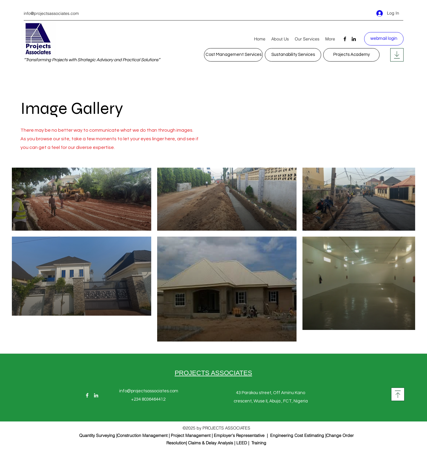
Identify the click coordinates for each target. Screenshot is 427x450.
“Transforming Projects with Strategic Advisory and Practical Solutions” (92, 60)
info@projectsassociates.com (51, 13)
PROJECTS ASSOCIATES (213, 373)
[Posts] (397, 55)
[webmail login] (384, 38)
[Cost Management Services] (233, 55)
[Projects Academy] (351, 55)
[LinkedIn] (354, 39)
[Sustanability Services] (293, 55)
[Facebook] (345, 39)
